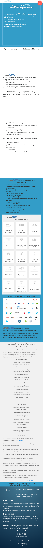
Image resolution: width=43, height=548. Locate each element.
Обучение (23, 541)
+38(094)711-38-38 (28, 481)
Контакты (30, 541)
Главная (12, 541)
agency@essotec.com (21, 536)
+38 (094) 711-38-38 (21, 533)
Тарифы (18, 541)
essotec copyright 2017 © (21, 545)
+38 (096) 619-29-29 (21, 535)
